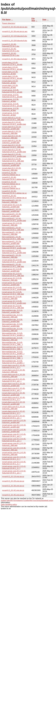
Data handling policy (9, 504)
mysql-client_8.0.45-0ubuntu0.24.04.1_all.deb (12, 77)
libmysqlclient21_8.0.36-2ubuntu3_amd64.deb (11, 215)
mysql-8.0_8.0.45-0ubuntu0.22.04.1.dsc (10, 45)
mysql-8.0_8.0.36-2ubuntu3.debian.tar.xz (11, 174)
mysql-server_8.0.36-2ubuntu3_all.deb (10, 100)
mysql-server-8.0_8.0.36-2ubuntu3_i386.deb (12, 298)
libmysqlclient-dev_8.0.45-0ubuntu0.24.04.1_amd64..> (13, 334)
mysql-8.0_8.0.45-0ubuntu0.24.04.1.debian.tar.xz (14, 178)
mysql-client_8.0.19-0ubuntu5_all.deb (10, 82)
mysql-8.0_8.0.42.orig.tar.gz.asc (14, 27)
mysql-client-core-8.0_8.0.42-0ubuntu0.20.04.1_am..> (13, 417)
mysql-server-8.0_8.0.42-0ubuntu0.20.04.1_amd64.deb (14, 261)
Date (44, 19)
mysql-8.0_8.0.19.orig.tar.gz (13, 476)
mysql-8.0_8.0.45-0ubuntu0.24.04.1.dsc (10, 50)
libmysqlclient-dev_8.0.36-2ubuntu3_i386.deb (12, 330)
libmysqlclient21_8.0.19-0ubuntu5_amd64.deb (11, 210)
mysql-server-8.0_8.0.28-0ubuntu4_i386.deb (12, 279)
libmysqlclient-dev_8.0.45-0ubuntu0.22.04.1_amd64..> (13, 362)
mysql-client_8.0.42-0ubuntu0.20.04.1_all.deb (12, 68)
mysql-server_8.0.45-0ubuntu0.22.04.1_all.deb (12, 91)
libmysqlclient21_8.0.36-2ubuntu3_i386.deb (11, 233)
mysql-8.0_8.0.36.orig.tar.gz (13, 486)
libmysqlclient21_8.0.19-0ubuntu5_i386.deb (11, 201)
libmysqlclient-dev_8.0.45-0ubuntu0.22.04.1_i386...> (12, 357)
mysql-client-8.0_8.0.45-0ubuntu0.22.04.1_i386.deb (13, 160)
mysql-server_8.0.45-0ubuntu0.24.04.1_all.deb (12, 105)
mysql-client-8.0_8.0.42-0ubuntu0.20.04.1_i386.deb (13, 119)
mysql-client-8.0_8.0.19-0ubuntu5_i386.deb (11, 132)
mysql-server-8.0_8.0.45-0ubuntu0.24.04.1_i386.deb (13, 307)
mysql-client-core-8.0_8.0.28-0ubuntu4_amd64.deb (13, 385)
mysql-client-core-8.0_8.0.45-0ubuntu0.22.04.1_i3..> (13, 398)
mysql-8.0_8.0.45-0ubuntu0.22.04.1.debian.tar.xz (14, 192)
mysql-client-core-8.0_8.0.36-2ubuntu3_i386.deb (13, 371)
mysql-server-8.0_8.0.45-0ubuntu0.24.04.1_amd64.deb (14, 288)
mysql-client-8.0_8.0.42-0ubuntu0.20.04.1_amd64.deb (14, 123)
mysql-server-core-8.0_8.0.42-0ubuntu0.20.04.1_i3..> (14, 467)
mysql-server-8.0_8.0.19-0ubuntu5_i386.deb (12, 224)
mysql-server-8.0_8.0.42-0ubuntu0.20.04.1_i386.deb (13, 275)
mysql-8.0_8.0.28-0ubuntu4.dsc (14, 41)
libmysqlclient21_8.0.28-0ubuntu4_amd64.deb (11, 243)
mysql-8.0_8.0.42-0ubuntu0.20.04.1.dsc (10, 54)
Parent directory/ (8, 23)
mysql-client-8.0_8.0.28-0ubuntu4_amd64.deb (11, 164)
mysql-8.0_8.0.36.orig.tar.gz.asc (14, 31)
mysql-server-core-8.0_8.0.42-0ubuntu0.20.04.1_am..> (14, 472)
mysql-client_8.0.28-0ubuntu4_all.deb (10, 86)
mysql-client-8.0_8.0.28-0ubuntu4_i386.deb (11, 169)
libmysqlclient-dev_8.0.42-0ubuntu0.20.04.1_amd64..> (13, 353)
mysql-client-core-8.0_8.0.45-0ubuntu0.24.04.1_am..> (13, 389)
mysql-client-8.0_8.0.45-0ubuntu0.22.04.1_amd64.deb (14, 155)
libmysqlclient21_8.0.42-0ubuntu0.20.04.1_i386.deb (13, 229)
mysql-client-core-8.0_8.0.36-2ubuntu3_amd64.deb (13, 394)
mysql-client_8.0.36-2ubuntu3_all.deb (10, 73)
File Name (6, 19)
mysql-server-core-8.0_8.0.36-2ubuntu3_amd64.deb (14, 431)
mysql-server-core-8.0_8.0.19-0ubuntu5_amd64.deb (14, 426)
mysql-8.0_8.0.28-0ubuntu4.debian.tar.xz (11, 187)
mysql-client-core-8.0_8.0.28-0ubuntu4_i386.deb (13, 376)
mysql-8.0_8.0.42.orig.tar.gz (13, 490)
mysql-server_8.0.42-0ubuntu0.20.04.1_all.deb (12, 96)
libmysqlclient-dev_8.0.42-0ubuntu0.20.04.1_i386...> (12, 348)
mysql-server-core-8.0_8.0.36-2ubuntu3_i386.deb (14, 449)
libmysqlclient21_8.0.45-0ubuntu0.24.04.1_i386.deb (13, 238)
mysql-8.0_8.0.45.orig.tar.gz (13, 495)
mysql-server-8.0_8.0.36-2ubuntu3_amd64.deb (12, 284)
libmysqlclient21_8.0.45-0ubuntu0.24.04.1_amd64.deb (14, 220)
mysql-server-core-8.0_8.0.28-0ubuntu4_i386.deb (14, 454)
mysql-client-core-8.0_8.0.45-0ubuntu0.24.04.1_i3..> (13, 366)
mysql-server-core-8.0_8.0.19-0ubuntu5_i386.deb (14, 444)
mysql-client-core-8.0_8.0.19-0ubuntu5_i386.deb (13, 408)
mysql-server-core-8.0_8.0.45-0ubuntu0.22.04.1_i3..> (14, 463)
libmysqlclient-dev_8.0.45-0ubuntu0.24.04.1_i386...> (12, 343)
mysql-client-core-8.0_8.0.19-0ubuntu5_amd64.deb (13, 403)
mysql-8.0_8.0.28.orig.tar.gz (13, 481)
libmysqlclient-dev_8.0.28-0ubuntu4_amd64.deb (12, 325)
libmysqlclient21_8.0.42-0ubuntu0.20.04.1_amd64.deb (14, 247)
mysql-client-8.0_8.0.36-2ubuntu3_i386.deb (11, 137)
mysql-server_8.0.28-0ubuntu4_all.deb (10, 109)
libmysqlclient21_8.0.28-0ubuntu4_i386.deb (11, 256)
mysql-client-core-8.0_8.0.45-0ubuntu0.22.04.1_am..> (13, 380)
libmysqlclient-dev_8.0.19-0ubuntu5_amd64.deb (12, 311)
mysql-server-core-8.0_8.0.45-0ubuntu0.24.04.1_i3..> (14, 458)
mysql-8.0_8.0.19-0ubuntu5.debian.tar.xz (11, 183)
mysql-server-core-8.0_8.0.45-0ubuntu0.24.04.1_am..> (14, 435)
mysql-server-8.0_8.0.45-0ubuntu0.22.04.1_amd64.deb (14, 302)
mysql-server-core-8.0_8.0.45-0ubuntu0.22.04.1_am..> (14, 440)
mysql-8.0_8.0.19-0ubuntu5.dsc (14, 36)
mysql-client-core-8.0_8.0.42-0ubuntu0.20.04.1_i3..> (13, 412)
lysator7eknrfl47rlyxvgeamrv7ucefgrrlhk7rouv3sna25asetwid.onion (27, 500)
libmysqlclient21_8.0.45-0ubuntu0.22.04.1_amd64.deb (14, 252)
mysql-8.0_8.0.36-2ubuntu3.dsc (14, 59)
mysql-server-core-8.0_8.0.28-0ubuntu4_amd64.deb (14, 421)
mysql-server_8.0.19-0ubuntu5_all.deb (10, 114)
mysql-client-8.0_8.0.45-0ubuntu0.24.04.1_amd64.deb (14, 151)
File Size (33, 20)
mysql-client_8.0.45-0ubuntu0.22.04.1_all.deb (12, 64)
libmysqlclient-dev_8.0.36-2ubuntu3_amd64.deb (12, 321)
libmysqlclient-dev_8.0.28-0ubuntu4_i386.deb (12, 339)
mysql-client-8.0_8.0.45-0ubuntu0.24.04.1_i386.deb (13, 146)
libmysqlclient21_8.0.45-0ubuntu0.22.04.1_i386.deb (13, 265)
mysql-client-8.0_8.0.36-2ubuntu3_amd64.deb (11, 142)
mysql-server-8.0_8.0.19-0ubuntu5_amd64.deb (12, 206)
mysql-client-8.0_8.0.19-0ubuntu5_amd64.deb (11, 128)
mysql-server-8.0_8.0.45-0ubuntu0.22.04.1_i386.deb (13, 293)
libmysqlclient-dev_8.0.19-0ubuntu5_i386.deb (12, 316)
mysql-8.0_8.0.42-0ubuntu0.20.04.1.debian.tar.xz (14, 197)
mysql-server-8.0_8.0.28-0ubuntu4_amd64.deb (12, 270)
